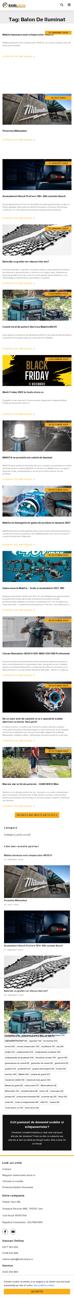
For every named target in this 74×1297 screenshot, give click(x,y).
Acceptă (37, 1291)
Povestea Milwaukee (15, 900)
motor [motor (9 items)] (44, 1091)
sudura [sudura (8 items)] (54, 1102)
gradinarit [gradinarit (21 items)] (24, 1069)
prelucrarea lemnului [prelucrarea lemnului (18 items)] (28, 1096)
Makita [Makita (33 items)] (23, 1074)
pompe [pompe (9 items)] (10, 1096)
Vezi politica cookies (44, 1285)
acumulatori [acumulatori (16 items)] (12, 1035)
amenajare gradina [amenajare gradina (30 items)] (32, 1035)
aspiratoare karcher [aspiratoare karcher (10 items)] (16, 1041)
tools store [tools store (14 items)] (32, 1108)
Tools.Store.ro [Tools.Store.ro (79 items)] (14, 1108)
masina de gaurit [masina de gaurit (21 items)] (40, 1074)
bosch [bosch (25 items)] (10, 1046)
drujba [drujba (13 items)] (10, 1052)
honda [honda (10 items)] (61, 1069)
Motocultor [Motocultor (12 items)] (12, 1091)
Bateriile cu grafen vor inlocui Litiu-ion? (26, 991)
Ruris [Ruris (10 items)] (62, 1096)
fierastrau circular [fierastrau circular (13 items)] (46, 1057)
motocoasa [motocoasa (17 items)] (32, 1085)
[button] (61, 4)
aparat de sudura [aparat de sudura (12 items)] (55, 1035)
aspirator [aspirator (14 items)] (35, 1041)
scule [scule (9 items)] (9, 1102)
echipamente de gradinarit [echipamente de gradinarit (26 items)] (19, 1057)
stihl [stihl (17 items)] (44, 1102)
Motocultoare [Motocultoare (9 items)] (48, 1085)
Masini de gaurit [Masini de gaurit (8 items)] (14, 1085)
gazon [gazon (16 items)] (62, 1057)
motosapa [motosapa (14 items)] (56, 1091)
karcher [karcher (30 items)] (11, 1074)
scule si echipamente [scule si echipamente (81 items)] (26, 1102)
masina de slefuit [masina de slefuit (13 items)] (14, 1080)
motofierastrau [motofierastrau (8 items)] (29, 1091)
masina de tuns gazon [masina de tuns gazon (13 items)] (38, 1080)
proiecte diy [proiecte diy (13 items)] (49, 1096)
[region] (37, 1286)
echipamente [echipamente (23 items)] (25, 1052)
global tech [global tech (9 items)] (61, 1063)
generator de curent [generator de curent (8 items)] (42, 1063)
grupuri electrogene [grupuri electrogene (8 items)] (43, 1069)
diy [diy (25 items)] (60, 1046)
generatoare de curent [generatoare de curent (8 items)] (17, 1063)
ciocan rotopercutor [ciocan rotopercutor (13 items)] (28, 1046)
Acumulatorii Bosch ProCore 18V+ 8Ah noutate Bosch (33, 945)
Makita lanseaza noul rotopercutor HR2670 (28, 855)
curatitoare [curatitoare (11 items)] (48, 1046)
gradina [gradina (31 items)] (10, 1069)
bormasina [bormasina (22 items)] (50, 1041)
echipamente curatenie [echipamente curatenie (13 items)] (47, 1052)
